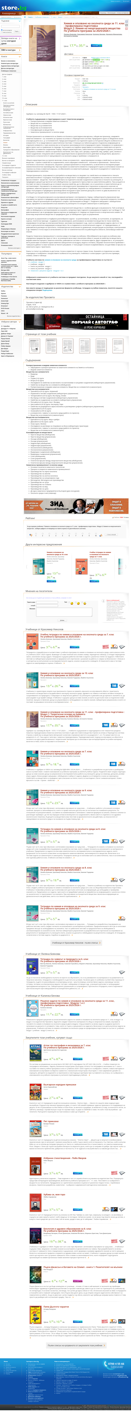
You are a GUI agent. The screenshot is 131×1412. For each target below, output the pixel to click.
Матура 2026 (5, 270)
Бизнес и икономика (8, 61)
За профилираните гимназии (11, 168)
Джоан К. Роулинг (7, 336)
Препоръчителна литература (8, 106)
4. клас (4, 84)
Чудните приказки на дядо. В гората (66, 1382)
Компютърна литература (9, 63)
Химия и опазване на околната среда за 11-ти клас (100, 89)
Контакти (8, 1367)
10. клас (4, 98)
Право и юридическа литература (8, 194)
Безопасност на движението (8, 152)
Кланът (58, 1395)
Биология (6, 140)
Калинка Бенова (99, 34)
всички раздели (6, 30)
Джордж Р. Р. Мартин (8, 329)
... (63, 665)
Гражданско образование (11, 150)
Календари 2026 (6, 224)
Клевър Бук (5, 303)
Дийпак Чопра (6, 334)
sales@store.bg (122, 1377)
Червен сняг (59, 1372)
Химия (60, 17)
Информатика (7, 131)
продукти (35, 1377)
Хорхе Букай (5, 341)
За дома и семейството (9, 205)
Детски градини (7, 74)
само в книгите (6, 32)
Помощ (8, 1375)
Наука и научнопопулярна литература (10, 186)
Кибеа (3, 291)
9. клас (4, 96)
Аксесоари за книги (8, 231)
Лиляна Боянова (70, 34)
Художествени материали (35, 1375)
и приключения (35, 1396)
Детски (33, 1380)
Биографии (5, 210)
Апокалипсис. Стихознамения (65, 1365)
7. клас (4, 91)
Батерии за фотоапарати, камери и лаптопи (35, 1402)
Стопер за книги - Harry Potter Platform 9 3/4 (69, 1390)
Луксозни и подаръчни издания (9, 213)
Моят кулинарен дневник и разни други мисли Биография (73, 1370)
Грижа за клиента (115, 1)
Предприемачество (9, 133)
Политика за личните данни (123, 1407)
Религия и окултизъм (8, 200)
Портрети (5, 177)
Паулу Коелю (5, 339)
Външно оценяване (8, 158)
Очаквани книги (6, 245)
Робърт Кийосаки (7, 353)
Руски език (6, 122)
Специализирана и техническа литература (9, 190)
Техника (4, 296)
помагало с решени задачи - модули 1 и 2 (47, 271)
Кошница (8, 1370)
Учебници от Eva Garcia (9, 277)
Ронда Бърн (5, 351)
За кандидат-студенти (9, 165)
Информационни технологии (8, 127)
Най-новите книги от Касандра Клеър (8, 273)
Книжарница (9, 13)
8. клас (4, 93)
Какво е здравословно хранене (8, 261)
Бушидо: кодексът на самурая (64, 1383)
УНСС (3, 311)
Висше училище (7, 170)
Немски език (7, 115)
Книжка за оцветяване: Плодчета (65, 1367)
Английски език (8, 113)
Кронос (3, 293)
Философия (6, 147)
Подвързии (47, 290)
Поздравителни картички (10, 234)
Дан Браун (4, 348)
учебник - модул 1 (38, 262)
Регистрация (9, 1374)
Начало (8, 1365)
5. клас (4, 86)
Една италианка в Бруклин (64, 1391)
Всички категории (14, 248)
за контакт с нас (118, 1375)
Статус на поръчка (11, 1372)
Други (3, 240)
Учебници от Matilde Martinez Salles (8, 280)
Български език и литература (8, 109)
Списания (4, 243)
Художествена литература (10, 66)
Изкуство (4, 207)
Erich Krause (5, 308)
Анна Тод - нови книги (8, 258)
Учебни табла (6, 175)
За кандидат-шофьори (9, 172)
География (6, 138)
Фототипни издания (8, 216)
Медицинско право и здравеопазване (67, 1377)
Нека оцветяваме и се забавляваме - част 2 (68, 1369)
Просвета (85, 87)
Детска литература (7, 68)
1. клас (4, 77)
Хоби (3, 226)
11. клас (53, 17)
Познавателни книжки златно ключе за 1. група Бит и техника (9, 266)
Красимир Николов (84, 34)
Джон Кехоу (5, 343)
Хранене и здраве (7, 202)
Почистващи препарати (35, 1372)
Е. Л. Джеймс (5, 326)
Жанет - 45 (4, 313)
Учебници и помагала (42, 17)
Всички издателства (13, 316)
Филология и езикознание (10, 183)
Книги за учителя (8, 103)
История (6, 135)
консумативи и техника (36, 1374)
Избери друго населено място (100, 58)
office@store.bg (123, 1379)
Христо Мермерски (7, 356)
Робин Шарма (5, 346)
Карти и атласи (6, 219)
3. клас (4, 81)
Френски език (7, 120)
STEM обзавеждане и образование (34, 1386)
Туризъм (4, 221)
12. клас (4, 156)
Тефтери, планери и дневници (8, 237)
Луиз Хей (4, 331)
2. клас (4, 79)
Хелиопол (4, 298)
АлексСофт (4, 301)
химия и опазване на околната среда (60, 260)
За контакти (126, 1)
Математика (7, 125)
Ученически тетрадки (8, 180)
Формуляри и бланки (8, 229)
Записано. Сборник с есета (64, 1385)
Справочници (6, 163)
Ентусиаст (4, 306)
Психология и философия (10, 197)
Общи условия (111, 1407)
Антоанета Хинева (71, 36)
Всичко (37, 1391)
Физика (5, 145)
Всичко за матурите (8, 160)
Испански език (8, 117)
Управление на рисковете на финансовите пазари (70, 1393)
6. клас (4, 89)
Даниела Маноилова (114, 34)
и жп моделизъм (33, 1389)
